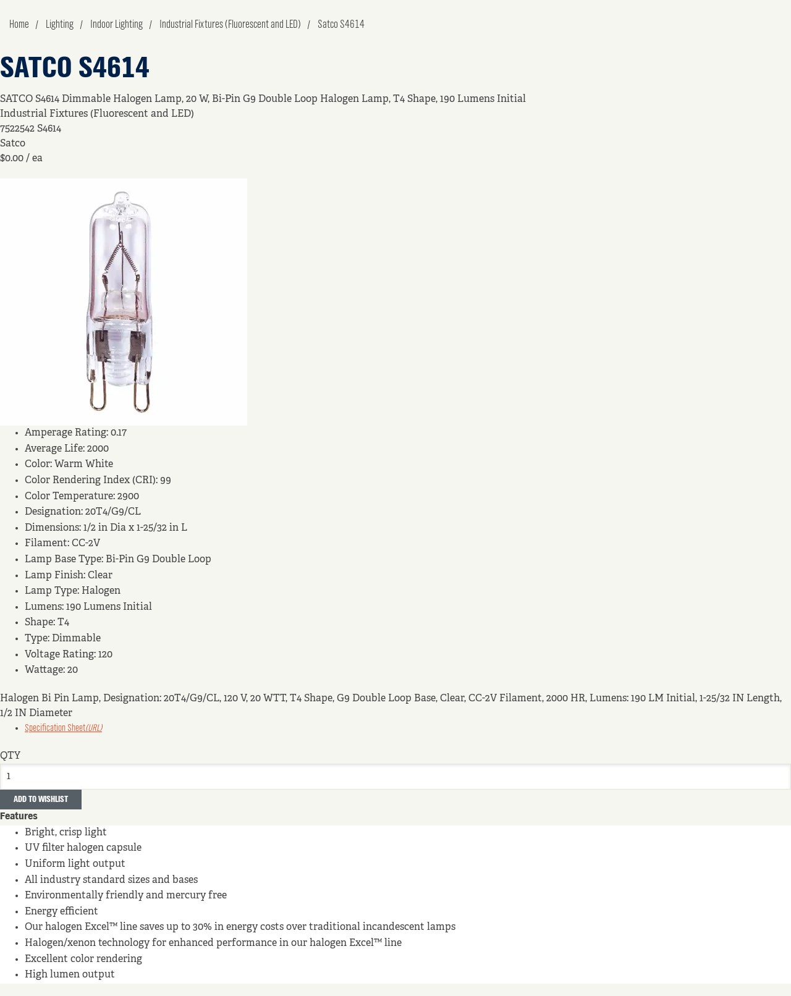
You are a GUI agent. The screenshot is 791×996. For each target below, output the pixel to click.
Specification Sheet (63, 728)
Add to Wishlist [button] (41, 799)
